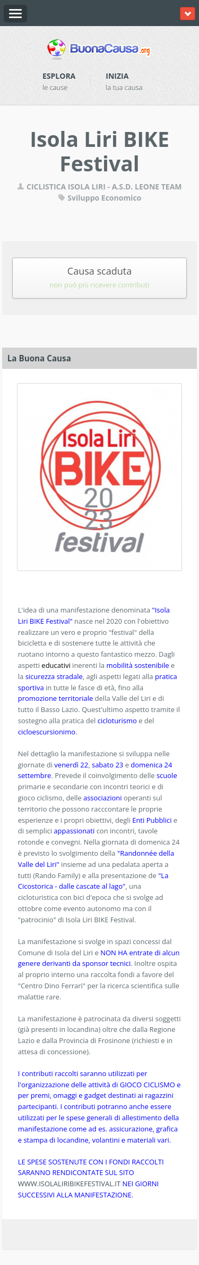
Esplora (58, 76)
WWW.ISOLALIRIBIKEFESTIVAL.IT (69, 1183)
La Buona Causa (39, 358)
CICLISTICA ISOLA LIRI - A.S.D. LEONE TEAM (99, 186)
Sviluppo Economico (100, 198)
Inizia (117, 76)
